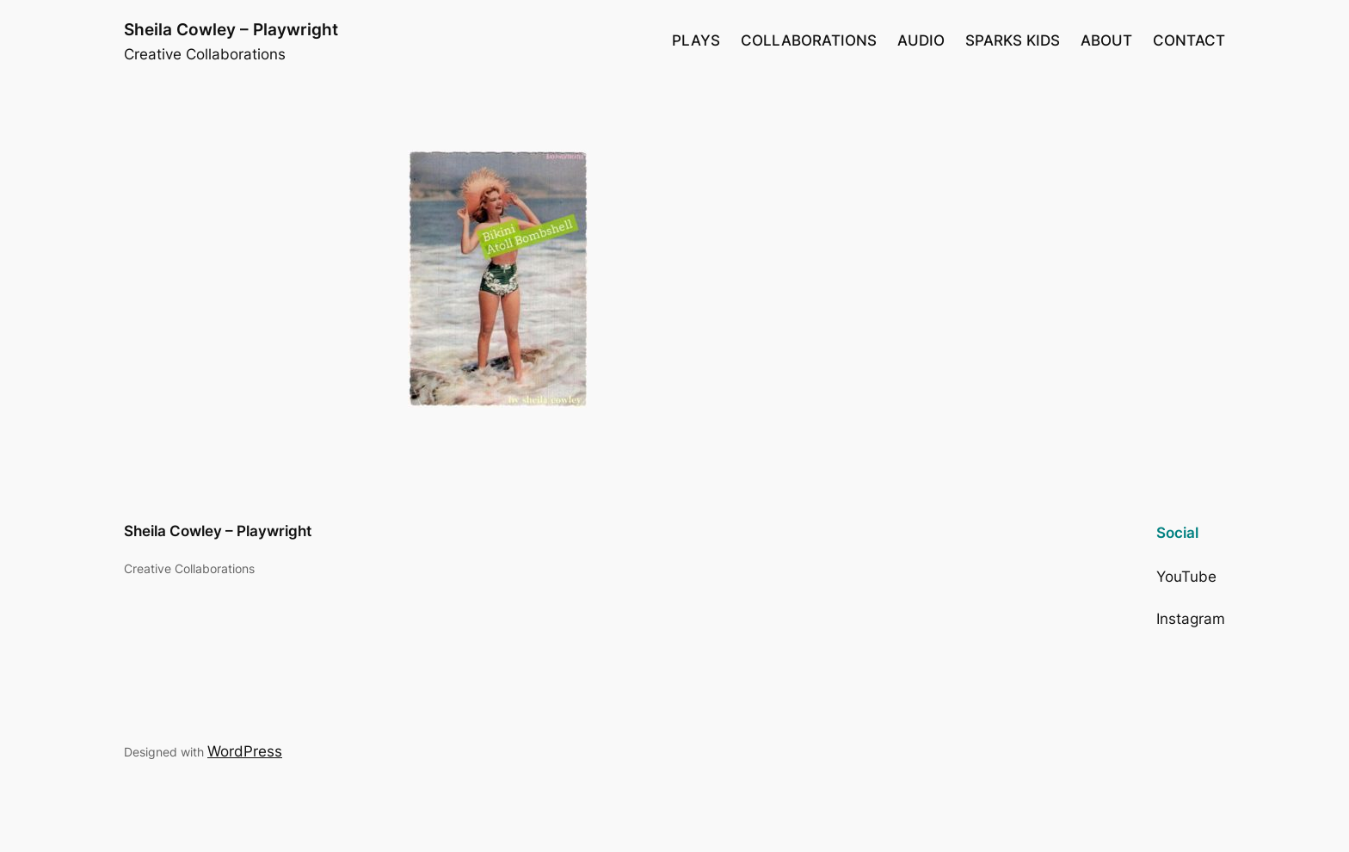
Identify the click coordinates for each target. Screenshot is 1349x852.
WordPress (244, 751)
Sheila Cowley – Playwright (231, 29)
